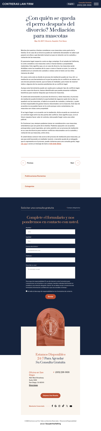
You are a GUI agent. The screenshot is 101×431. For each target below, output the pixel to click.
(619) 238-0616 (84, 5)
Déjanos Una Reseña (50, 395)
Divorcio (48, 41)
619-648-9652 (55, 144)
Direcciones (33, 385)
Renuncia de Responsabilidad (68, 421)
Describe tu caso (31, 265)
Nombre (29, 228)
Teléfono (29, 256)
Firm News (63, 41)
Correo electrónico (32, 246)
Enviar (50, 297)
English (70, 4)
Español (55, 41)
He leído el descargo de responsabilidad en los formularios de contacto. (49, 291)
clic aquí (24, 144)
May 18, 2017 (39, 41)
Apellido (29, 237)
